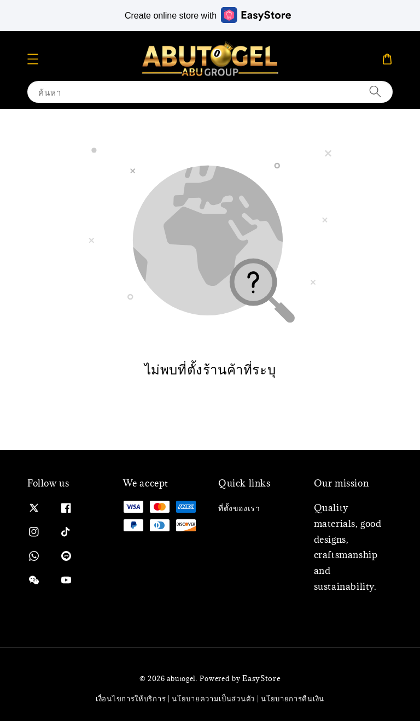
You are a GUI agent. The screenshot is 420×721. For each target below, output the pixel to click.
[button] (33, 59)
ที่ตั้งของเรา (239, 508)
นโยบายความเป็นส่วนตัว (213, 699)
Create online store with (208, 15)
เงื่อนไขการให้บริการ (131, 699)
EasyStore (261, 678)
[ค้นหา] (375, 91)
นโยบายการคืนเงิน (292, 699)
